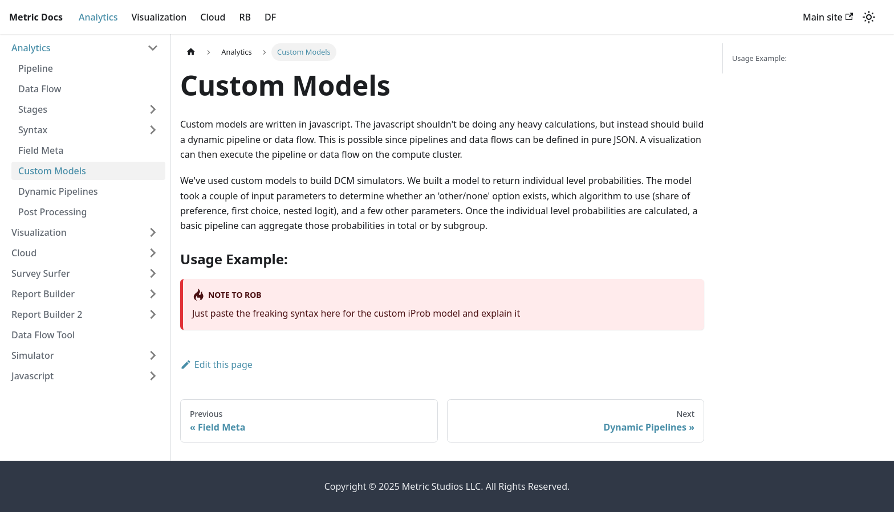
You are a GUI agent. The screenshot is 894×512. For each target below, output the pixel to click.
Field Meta (41, 150)
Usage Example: (759, 58)
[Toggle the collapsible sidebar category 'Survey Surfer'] (152, 273)
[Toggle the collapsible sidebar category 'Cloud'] (152, 253)
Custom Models (52, 171)
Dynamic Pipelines (58, 191)
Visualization (158, 17)
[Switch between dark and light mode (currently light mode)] (869, 17)
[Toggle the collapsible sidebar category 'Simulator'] (152, 355)
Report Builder (43, 294)
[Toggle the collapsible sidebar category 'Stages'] (152, 109)
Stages (32, 109)
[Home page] (191, 52)
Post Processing (52, 212)
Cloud (212, 17)
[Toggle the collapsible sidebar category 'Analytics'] (152, 48)
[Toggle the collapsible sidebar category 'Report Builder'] (152, 294)
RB (245, 17)
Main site (828, 17)
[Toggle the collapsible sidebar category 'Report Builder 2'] (152, 314)
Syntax (32, 130)
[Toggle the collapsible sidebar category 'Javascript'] (152, 376)
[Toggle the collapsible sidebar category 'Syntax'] (152, 130)
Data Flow (39, 89)
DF (270, 17)
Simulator (32, 355)
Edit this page (216, 364)
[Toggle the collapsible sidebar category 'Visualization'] (152, 232)
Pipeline (35, 68)
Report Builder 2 (46, 314)
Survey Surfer (40, 273)
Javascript (32, 376)
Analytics (98, 17)
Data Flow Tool (43, 335)
